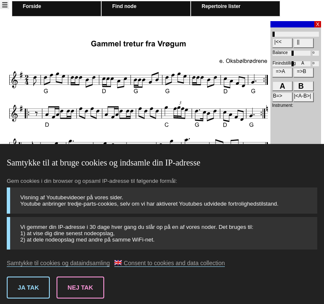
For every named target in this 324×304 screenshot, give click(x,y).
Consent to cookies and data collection (169, 263)
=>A (279, 71)
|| (297, 42)
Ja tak (28, 287)
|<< (277, 42)
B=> (277, 96)
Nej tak (80, 287)
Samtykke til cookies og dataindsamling (58, 263)
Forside (32, 6)
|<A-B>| (302, 96)
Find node (124, 6)
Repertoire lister (221, 6)
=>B (300, 71)
